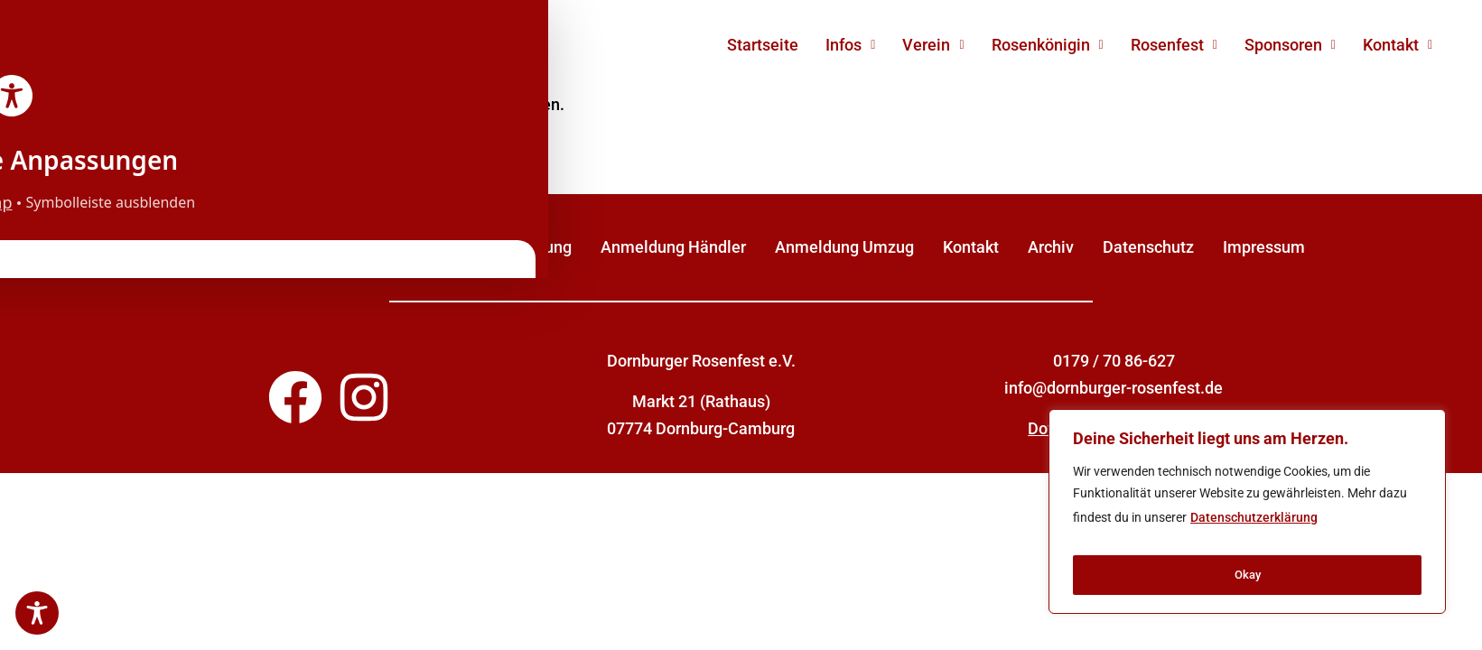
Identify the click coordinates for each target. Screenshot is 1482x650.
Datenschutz (1148, 246)
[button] (850, 45)
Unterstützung (520, 246)
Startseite (762, 44)
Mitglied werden (381, 246)
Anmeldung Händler (673, 246)
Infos (850, 44)
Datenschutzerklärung (1254, 527)
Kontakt (1397, 44)
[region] (1247, 516)
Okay (1247, 575)
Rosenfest (1174, 44)
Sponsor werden (235, 246)
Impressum (1264, 246)
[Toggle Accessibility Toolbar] (37, 613)
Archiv (1051, 246)
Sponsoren (1290, 44)
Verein (933, 44)
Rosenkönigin (1048, 44)
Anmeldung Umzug (844, 246)
